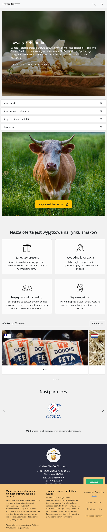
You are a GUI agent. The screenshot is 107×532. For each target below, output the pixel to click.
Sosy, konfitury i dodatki (53, 119)
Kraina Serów (11, 4)
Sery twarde (53, 103)
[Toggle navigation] (101, 4)
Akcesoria (53, 127)
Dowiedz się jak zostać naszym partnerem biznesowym (53, 431)
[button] (53, 214)
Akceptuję (94, 481)
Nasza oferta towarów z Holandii (30, 64)
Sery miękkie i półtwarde (53, 111)
